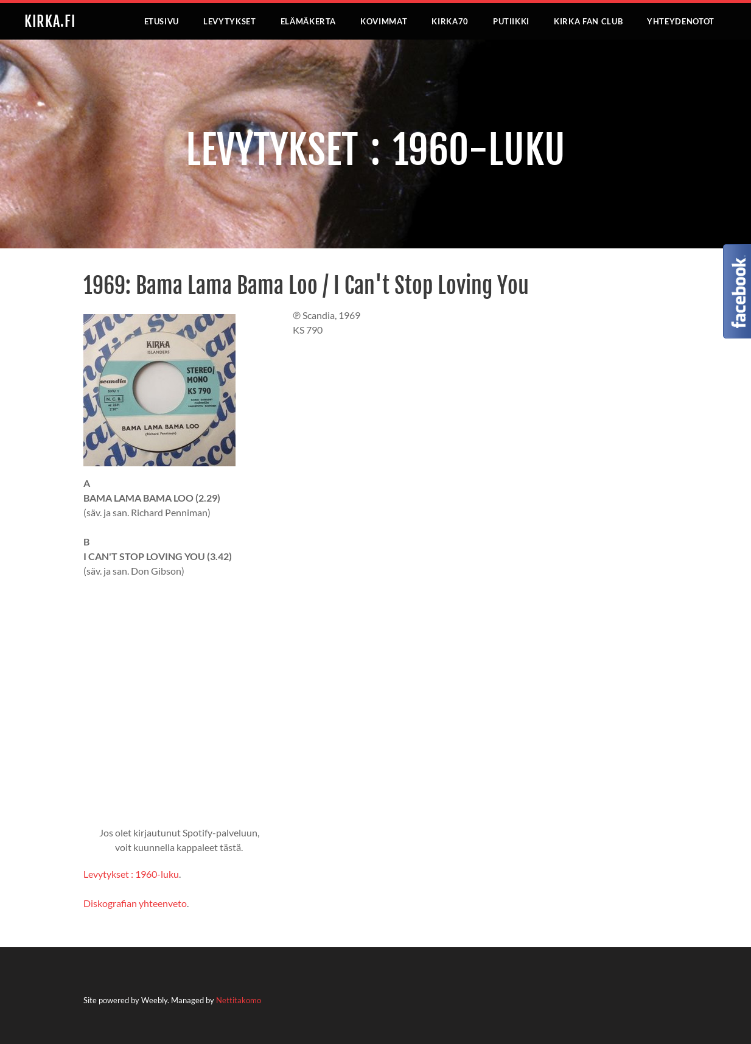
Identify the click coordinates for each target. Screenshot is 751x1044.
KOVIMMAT (383, 21)
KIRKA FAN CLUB (588, 21)
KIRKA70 (450, 21)
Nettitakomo (238, 1000)
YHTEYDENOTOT (680, 21)
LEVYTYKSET (229, 21)
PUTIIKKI (511, 21)
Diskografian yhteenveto (135, 903)
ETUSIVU (162, 21)
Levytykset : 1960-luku (131, 874)
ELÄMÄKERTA (309, 21)
